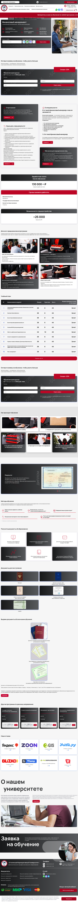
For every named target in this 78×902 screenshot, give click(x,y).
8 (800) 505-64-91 (43, 2)
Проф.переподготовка (18, 6)
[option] (57, 478)
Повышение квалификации (29, 6)
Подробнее (4, 695)
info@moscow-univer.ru (51, 873)
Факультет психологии (6, 880)
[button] (57, 478)
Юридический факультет (6, 873)
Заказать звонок (70, 2)
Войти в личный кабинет (68, 890)
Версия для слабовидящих (9, 2)
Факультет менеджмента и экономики (9, 876)
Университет (11, 6)
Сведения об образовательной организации (39, 9)
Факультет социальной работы (26, 876)
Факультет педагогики (6, 878)
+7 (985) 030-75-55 (71, 7)
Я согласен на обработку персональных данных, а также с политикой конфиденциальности (56, 90)
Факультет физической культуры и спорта (29, 878)
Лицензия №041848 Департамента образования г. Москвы (19, 9)
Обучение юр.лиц (39, 6)
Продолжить (69, 898)
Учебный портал (69, 10)
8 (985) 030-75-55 (50, 866)
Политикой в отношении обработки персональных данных (18, 46)
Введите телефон (5, 39)
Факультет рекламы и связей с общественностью (30, 873)
